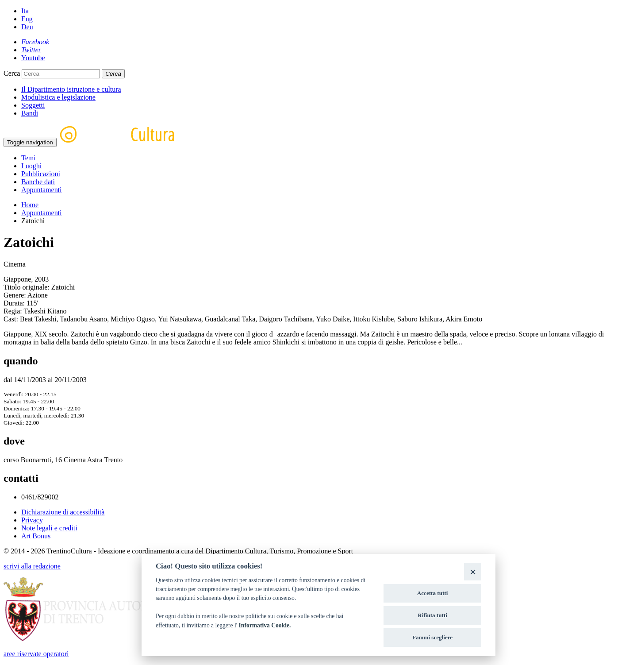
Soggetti (33, 105)
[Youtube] (33, 58)
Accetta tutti (432, 593)
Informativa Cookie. (265, 625)
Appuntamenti (41, 189)
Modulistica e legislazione (58, 97)
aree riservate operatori (36, 653)
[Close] (472, 571)
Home (29, 205)
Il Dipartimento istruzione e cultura (71, 89)
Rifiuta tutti (432, 615)
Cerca (12, 73)
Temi (28, 158)
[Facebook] (35, 42)
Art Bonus (35, 536)
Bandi (29, 113)
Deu (27, 27)
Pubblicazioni (40, 174)
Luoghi (31, 166)
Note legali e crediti (49, 528)
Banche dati (38, 182)
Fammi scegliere (432, 637)
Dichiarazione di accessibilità (62, 512)
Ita (25, 11)
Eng (27, 19)
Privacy (32, 520)
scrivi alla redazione (32, 566)
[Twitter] (31, 50)
